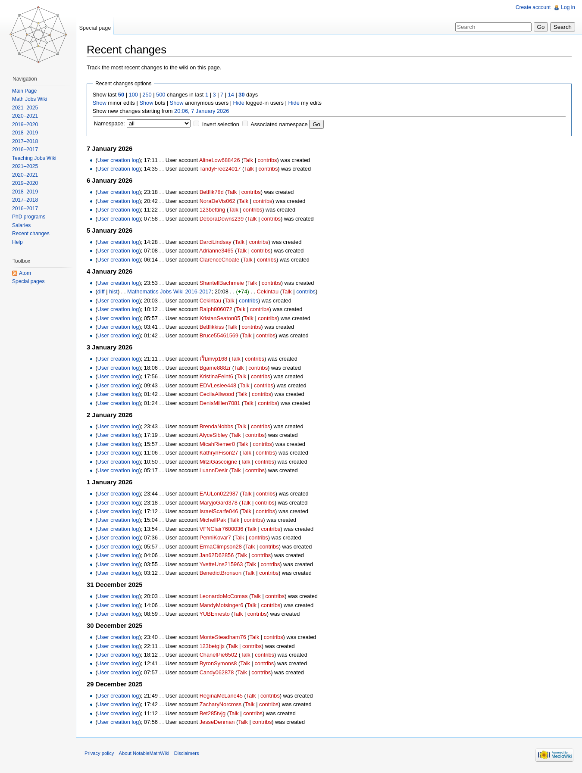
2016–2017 (25, 149)
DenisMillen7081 (220, 403)
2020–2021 (25, 116)
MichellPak (213, 520)
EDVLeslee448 (218, 385)
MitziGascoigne (218, 461)
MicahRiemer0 (217, 444)
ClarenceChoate (219, 259)
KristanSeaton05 (220, 318)
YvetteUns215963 (221, 564)
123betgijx (212, 646)
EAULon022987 (219, 493)
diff (101, 291)
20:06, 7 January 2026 (201, 111)
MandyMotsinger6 (222, 605)
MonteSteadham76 (223, 637)
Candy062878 (217, 672)
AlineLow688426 (219, 160)
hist (113, 291)
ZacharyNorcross (220, 704)
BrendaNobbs (216, 426)
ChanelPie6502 (219, 654)
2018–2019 (25, 133)
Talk (248, 160)
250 (146, 94)
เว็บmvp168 (214, 358)
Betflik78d (212, 192)
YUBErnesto (214, 614)
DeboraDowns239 (222, 218)
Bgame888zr (215, 368)
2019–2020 (25, 125)
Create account (533, 7)
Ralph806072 (216, 309)
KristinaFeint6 (216, 376)
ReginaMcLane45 (221, 695)
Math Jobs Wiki (29, 99)
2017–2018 (25, 141)
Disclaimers (186, 753)
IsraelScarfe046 (219, 511)
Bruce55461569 (219, 335)
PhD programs (28, 217)
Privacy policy (99, 753)
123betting (212, 209)
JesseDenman (217, 722)
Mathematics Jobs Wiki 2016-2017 (169, 291)
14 (231, 94)
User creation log (118, 160)
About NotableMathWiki (144, 753)
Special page (95, 28)
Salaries (21, 225)
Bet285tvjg (212, 713)
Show (99, 103)
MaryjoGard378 (219, 502)
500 (160, 94)
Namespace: (109, 123)
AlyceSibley (213, 435)
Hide (238, 103)
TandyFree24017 (220, 168)
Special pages (28, 281)
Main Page (24, 91)
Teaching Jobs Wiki (34, 158)
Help (17, 242)
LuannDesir (214, 470)
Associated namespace (278, 124)
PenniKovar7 (215, 537)
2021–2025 (25, 108)
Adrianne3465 (216, 250)
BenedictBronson (220, 573)
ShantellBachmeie (222, 283)
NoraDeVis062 (217, 201)
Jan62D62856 (217, 555)
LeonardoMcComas (224, 596)
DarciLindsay (216, 242)
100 (133, 94)
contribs (267, 160)
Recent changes (31, 234)
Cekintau (268, 291)
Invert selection (220, 124)
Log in (568, 7)
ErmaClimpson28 (221, 546)
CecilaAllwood (217, 394)
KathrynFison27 (219, 452)
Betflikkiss (212, 327)
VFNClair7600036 (222, 529)
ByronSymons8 (218, 663)
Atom (25, 273)
